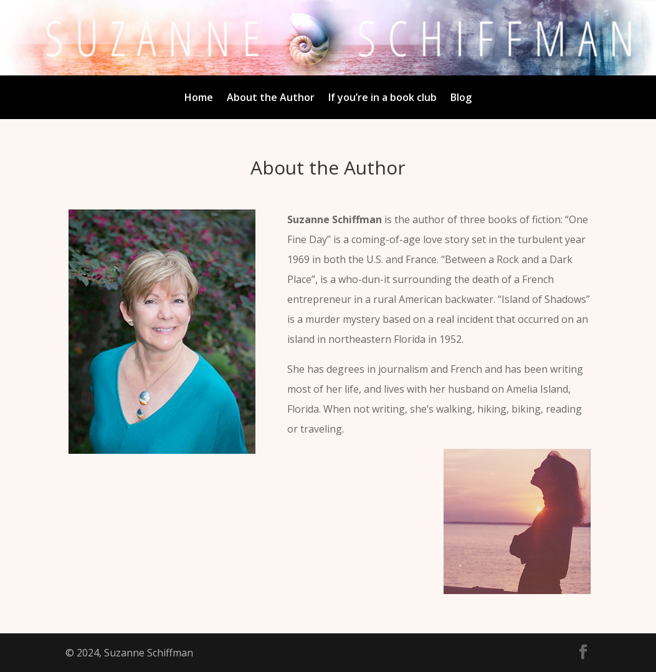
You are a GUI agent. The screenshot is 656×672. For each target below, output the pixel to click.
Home (198, 98)
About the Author (271, 98)
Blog (461, 98)
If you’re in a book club (382, 98)
